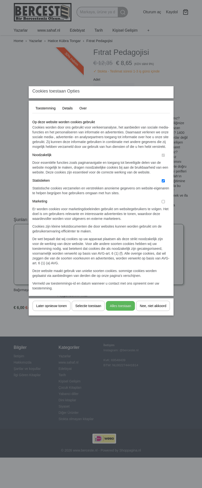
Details (67, 118)
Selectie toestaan (88, 315)
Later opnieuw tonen (51, 315)
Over (83, 118)
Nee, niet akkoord (153, 315)
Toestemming (45, 118)
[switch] (163, 164)
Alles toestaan (120, 315)
